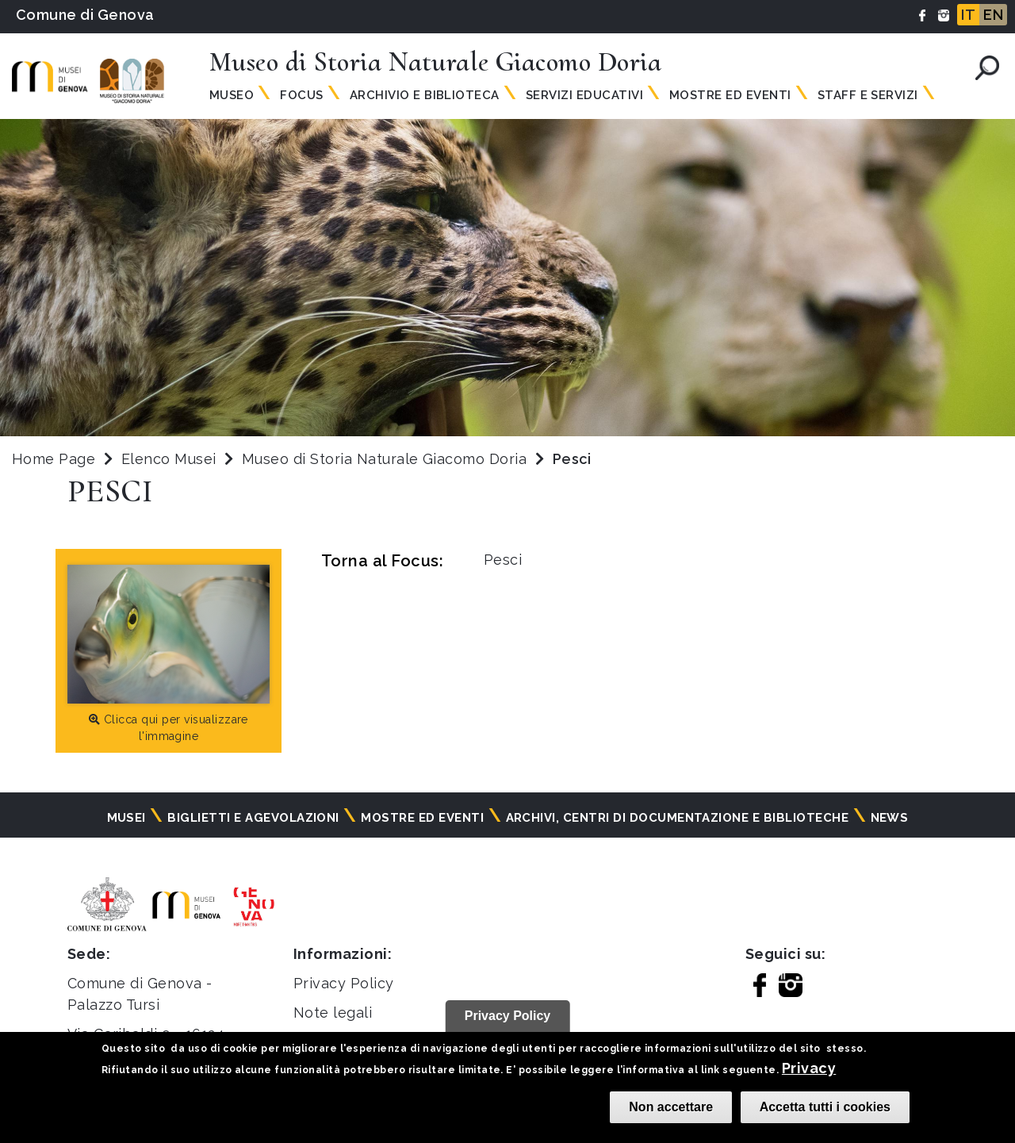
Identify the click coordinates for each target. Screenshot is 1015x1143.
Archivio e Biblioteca (425, 95)
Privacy (809, 1068)
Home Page (53, 459)
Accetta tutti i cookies (825, 1107)
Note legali (332, 1012)
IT (968, 14)
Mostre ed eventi (422, 818)
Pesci (503, 559)
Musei (126, 818)
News (890, 818)
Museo (231, 95)
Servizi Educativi (584, 95)
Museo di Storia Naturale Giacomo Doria (386, 459)
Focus (301, 95)
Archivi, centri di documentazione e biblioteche (677, 818)
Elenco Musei (168, 459)
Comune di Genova (85, 14)
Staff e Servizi (868, 95)
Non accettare (671, 1107)
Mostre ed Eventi (730, 95)
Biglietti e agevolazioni (253, 818)
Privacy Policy (343, 983)
